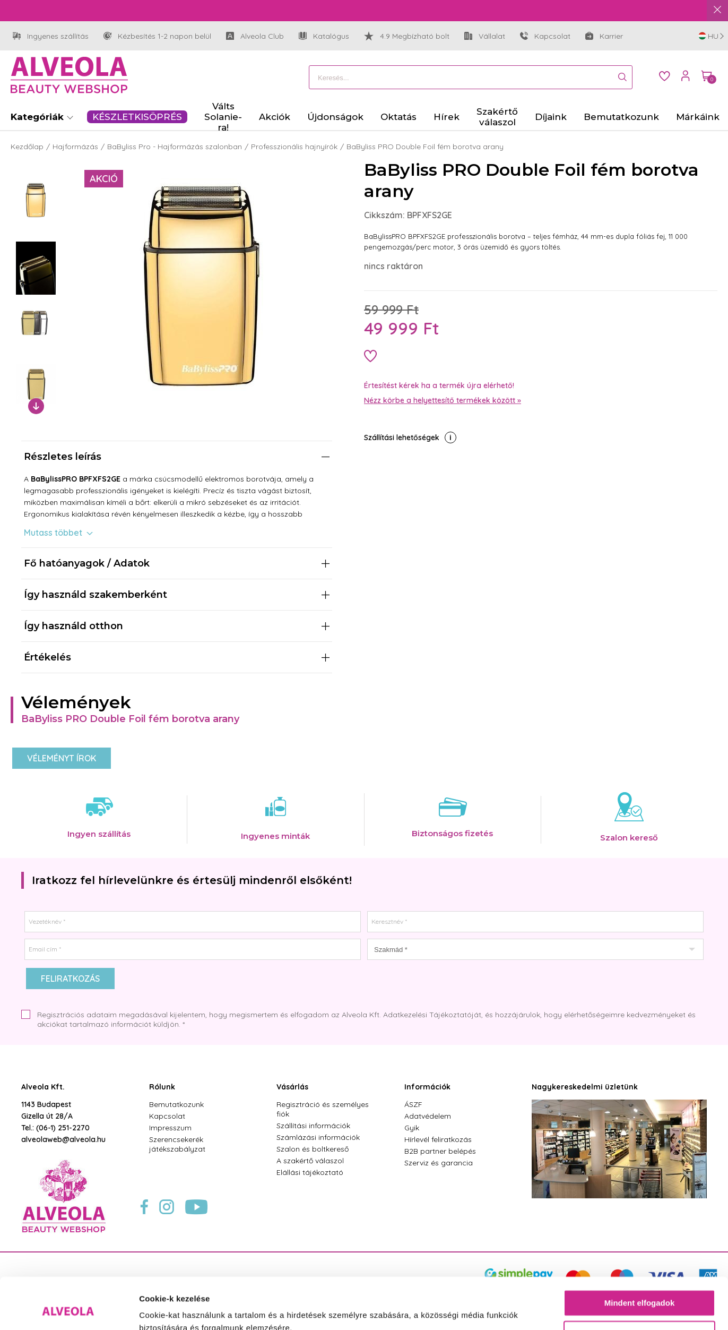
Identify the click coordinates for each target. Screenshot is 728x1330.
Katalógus (324, 36)
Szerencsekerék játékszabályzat (177, 1144)
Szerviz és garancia (438, 1163)
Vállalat (484, 36)
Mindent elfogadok (639, 1254)
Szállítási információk (313, 1125)
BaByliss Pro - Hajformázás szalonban (174, 146)
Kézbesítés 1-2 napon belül (157, 36)
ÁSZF (413, 1104)
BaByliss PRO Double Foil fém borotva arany (425, 146)
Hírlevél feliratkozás (438, 1139)
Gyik (411, 1127)
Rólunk (162, 1087)
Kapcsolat (545, 36)
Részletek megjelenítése (185, 1309)
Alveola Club (255, 36)
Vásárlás (292, 1087)
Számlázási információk (318, 1137)
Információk (427, 1087)
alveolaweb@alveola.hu (63, 1139)
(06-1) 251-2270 (63, 1127)
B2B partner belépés (440, 1151)
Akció (104, 179)
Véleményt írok (61, 758)
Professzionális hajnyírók (294, 146)
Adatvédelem (427, 1116)
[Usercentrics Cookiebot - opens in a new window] (68, 1309)
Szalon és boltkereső (312, 1149)
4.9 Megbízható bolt (406, 36)
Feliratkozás (70, 978)
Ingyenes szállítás (51, 36)
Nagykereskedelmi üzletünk (585, 1087)
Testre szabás (640, 1285)
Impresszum (170, 1127)
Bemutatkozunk (176, 1104)
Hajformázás (75, 146)
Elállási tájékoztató (309, 1172)
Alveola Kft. (43, 1087)
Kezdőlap (27, 146)
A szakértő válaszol (310, 1160)
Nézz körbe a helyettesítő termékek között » (442, 400)
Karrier (604, 36)
